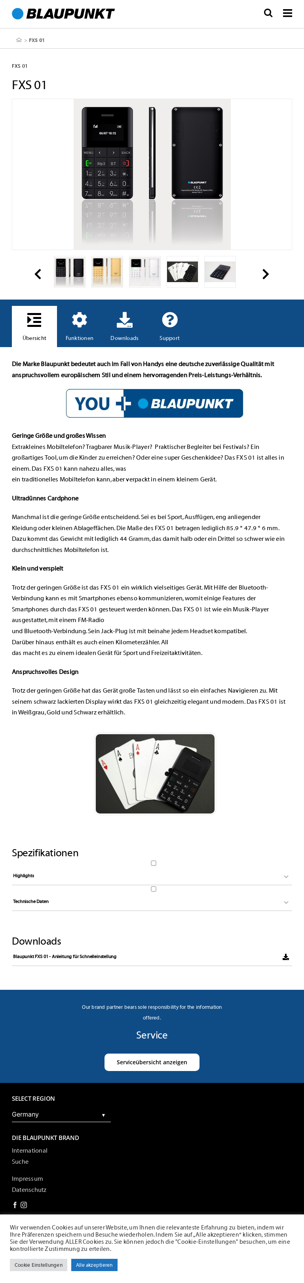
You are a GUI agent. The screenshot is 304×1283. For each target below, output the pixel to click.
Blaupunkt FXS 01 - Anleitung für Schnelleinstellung (64, 956)
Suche (20, 1161)
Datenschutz (29, 1189)
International (30, 1150)
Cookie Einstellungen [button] (39, 1265)
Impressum (27, 1178)
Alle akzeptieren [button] (94, 1265)
